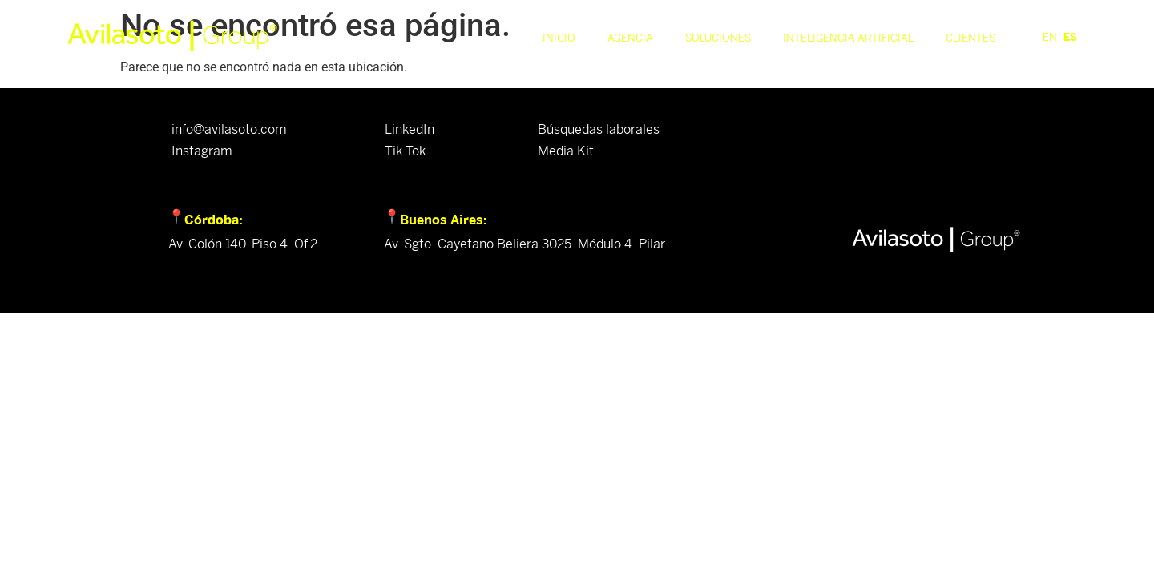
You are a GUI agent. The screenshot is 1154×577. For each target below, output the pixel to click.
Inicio (559, 38)
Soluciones (718, 38)
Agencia (630, 38)
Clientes (970, 38)
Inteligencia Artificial (848, 38)
